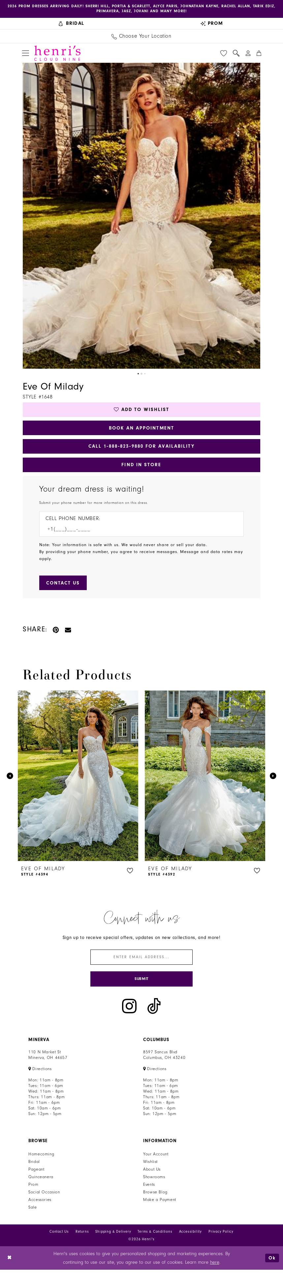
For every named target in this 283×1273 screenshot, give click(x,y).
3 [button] (145, 374)
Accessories (39, 1203)
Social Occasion (44, 1195)
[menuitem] (71, 24)
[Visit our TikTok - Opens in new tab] (154, 1009)
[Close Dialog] (10, 1261)
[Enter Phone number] (138, 531)
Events (149, 1188)
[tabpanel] (141, 216)
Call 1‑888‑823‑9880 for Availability (141, 448)
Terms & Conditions (155, 1235)
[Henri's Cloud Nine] (57, 53)
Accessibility (190, 1235)
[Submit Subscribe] (141, 982)
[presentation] (78, 778)
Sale (32, 1211)
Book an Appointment (141, 429)
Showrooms (154, 1180)
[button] (25, 53)
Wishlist (150, 1165)
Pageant (36, 1173)
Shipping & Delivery (113, 1235)
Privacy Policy (221, 1235)
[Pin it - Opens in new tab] (56, 632)
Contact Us (59, 1235)
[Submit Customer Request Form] (63, 585)
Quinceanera (40, 1180)
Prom (33, 1188)
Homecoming (41, 1157)
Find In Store (141, 466)
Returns (82, 1235)
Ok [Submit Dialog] (272, 1261)
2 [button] (141, 374)
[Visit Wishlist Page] (223, 53)
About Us (152, 1173)
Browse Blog (155, 1195)
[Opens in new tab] (40, 1072)
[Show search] (236, 53)
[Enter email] (141, 960)
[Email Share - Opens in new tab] (68, 632)
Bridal (34, 1165)
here (214, 1265)
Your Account (156, 1157)
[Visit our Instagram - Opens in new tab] (129, 1009)
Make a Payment (159, 1203)
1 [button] (138, 374)
